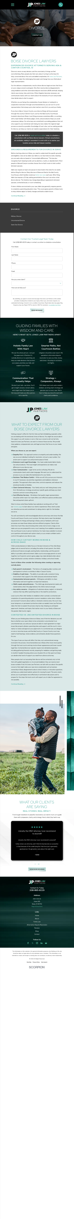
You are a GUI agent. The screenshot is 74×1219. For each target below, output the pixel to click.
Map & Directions (37, 906)
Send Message (37, 310)
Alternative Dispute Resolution (37, 925)
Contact (37, 934)
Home (37, 915)
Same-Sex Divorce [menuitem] (17, 225)
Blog (37, 931)
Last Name (14, 255)
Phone (13, 263)
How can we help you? (18, 288)
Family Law (37, 922)
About (37, 919)
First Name (14, 247)
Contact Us (37, 35)
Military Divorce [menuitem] (16, 216)
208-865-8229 (37, 890)
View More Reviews (37, 869)
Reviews (37, 928)
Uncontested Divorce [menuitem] (18, 220)
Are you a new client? (18, 279)
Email (13, 271)
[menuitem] (29, 962)
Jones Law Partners (55, 76)
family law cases (41, 175)
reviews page (18, 507)
